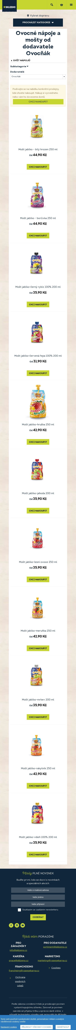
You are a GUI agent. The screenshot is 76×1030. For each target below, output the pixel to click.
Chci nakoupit (38, 102)
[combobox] (38, 76)
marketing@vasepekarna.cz (52, 961)
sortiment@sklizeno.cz (55, 947)
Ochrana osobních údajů (20, 981)
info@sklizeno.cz (18, 950)
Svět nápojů (20, 60)
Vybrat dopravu (39, 15)
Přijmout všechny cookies (36, 1027)
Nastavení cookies (9, 1027)
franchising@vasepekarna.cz (24, 971)
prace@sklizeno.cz (18, 961)
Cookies (56, 968)
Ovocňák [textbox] (16, 77)
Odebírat (38, 917)
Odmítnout (63, 1027)
